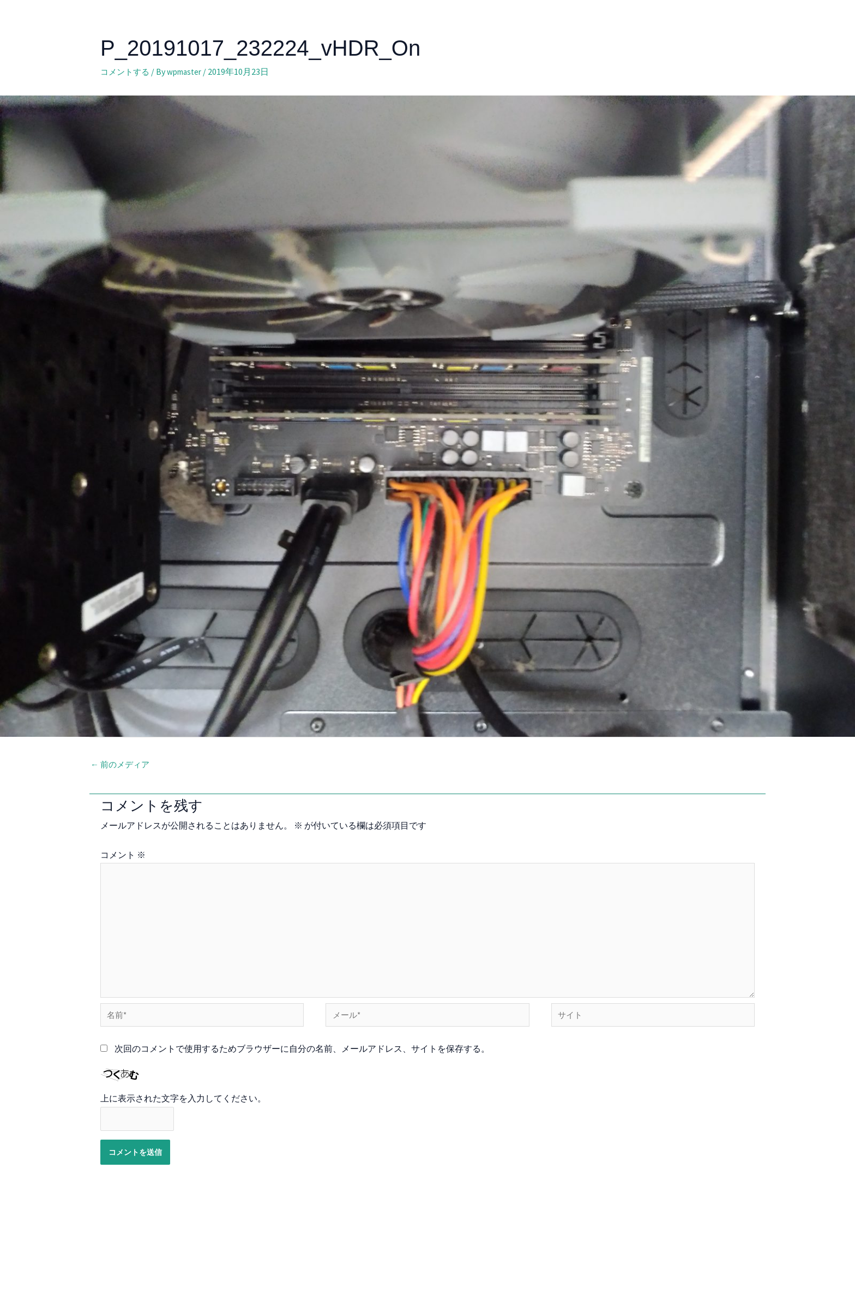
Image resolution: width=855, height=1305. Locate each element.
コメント (123, 855)
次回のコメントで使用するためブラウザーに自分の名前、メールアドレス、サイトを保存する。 (302, 1060)
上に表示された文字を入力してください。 (183, 1110)
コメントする (126, 71)
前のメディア (122, 765)
